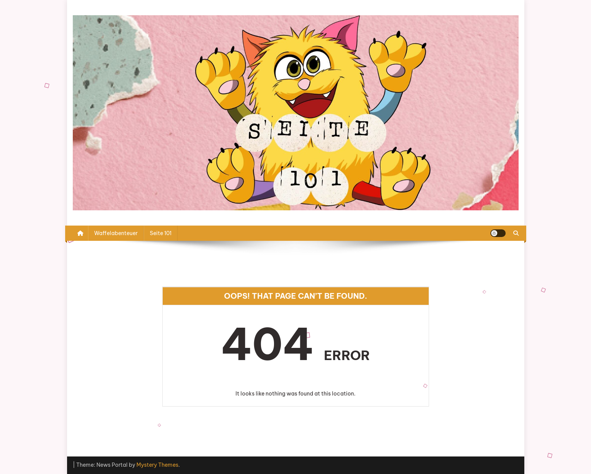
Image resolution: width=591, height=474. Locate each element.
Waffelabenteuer (116, 233)
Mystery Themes (157, 464)
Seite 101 (160, 233)
